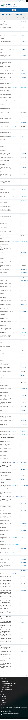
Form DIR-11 (23, 367)
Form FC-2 (23, 174)
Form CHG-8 (15, 87)
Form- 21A (23, 638)
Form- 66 (22, 663)
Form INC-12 (23, 130)
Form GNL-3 (23, 214)
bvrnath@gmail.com (15, 713)
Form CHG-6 (15, 200)
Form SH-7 (23, 163)
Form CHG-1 (15, 189)
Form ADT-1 (23, 335)
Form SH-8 (23, 353)
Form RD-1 (23, 73)
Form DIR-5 (23, 225)
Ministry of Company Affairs (7, 687)
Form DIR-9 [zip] (16, 544)
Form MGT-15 (23, 402)
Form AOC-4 (15, 490)
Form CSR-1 (23, 246)
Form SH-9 (23, 356)
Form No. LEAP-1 (24, 388)
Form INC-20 (23, 414)
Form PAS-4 (15, 573)
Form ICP (14, 431)
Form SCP (14, 434)
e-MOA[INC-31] (24, 272)
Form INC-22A (23, 252)
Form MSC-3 (23, 379)
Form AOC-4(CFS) (16, 485)
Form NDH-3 (23, 562)
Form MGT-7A (23, 479)
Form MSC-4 (23, 122)
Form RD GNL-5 (16, 81)
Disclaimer (4, 702)
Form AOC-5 (23, 406)
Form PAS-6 (23, 576)
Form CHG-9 (15, 204)
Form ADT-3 (23, 340)
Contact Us (4, 698)
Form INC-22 (23, 153)
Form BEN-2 (23, 317)
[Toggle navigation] (14, 10)
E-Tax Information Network (7, 685)
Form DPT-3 (15, 332)
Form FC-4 (23, 375)
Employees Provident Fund (7, 689)
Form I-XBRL (23, 590)
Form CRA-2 (23, 41)
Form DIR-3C (23, 21)
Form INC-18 (23, 55)
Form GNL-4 (23, 530)
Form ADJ (14, 70)
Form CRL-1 (23, 27)
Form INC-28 (23, 420)
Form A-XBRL (23, 600)
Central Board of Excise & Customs (9, 683)
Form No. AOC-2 (23, 510)
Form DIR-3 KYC (16, 241)
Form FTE (14, 136)
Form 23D (23, 611)
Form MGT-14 (23, 363)
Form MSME (15, 321)
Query (3, 700)
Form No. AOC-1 (23, 503)
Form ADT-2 (15, 49)
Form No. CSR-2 (23, 523)
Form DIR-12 (23, 167)
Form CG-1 (15, 35)
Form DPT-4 (15, 344)
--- (21, 544)
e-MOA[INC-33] (24, 275)
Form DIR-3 (23, 221)
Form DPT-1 (15, 552)
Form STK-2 (15, 107)
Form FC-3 (23, 179)
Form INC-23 (23, 60)
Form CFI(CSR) (24, 424)
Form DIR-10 (23, 548)
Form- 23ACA (23, 651)
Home (3, 694)
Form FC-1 (23, 261)
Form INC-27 (23, 157)
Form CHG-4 (15, 196)
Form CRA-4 (23, 328)
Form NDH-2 (23, 77)
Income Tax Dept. (5, 681)
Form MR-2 (23, 440)
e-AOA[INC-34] (23, 277)
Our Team (4, 696)
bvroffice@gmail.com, (7, 713)
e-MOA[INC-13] (24, 269)
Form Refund (15, 537)
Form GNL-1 (15, 126)
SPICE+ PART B (24, 304)
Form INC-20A (23, 410)
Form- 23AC (23, 645)
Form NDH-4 (23, 311)
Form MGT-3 (23, 395)
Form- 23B (23, 658)
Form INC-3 (23, 144)
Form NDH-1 (23, 556)
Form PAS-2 (23, 570)
